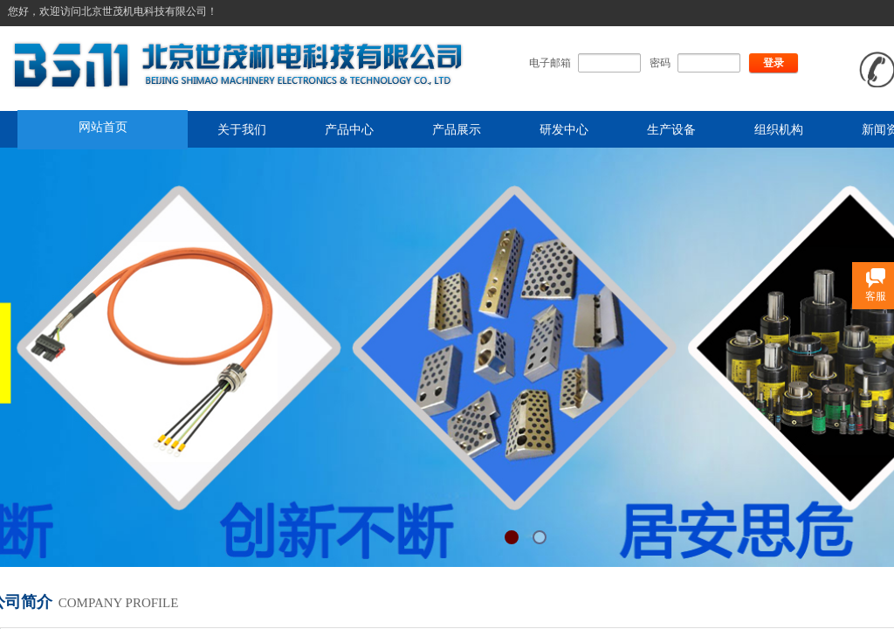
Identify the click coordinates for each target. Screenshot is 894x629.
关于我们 (241, 129)
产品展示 (456, 129)
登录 (773, 63)
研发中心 (564, 129)
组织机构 (778, 129)
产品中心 (349, 129)
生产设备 (671, 129)
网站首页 (103, 127)
